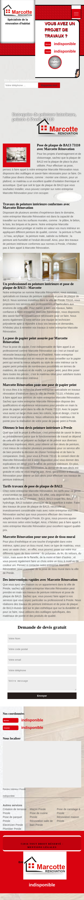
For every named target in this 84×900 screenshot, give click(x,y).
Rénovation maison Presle (68, 819)
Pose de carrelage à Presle (68, 811)
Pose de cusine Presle (39, 815)
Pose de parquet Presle (12, 819)
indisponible (65, 44)
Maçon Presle (38, 809)
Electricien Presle (13, 824)
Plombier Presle (12, 828)
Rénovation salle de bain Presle (41, 822)
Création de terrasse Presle (14, 811)
